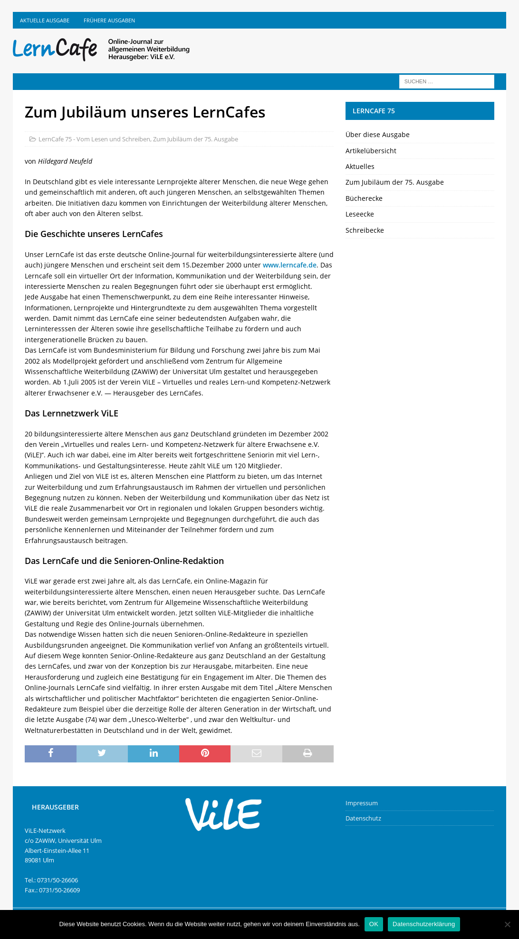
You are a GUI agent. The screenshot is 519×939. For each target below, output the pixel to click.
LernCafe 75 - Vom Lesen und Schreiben (94, 139)
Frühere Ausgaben (109, 20)
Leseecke (360, 213)
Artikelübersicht (371, 150)
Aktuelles (360, 166)
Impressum (362, 803)
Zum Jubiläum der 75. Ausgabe (195, 139)
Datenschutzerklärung (424, 924)
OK (373, 924)
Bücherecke (364, 198)
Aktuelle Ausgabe (44, 20)
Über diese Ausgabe (378, 134)
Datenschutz (363, 818)
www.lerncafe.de (290, 264)
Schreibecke (365, 230)
